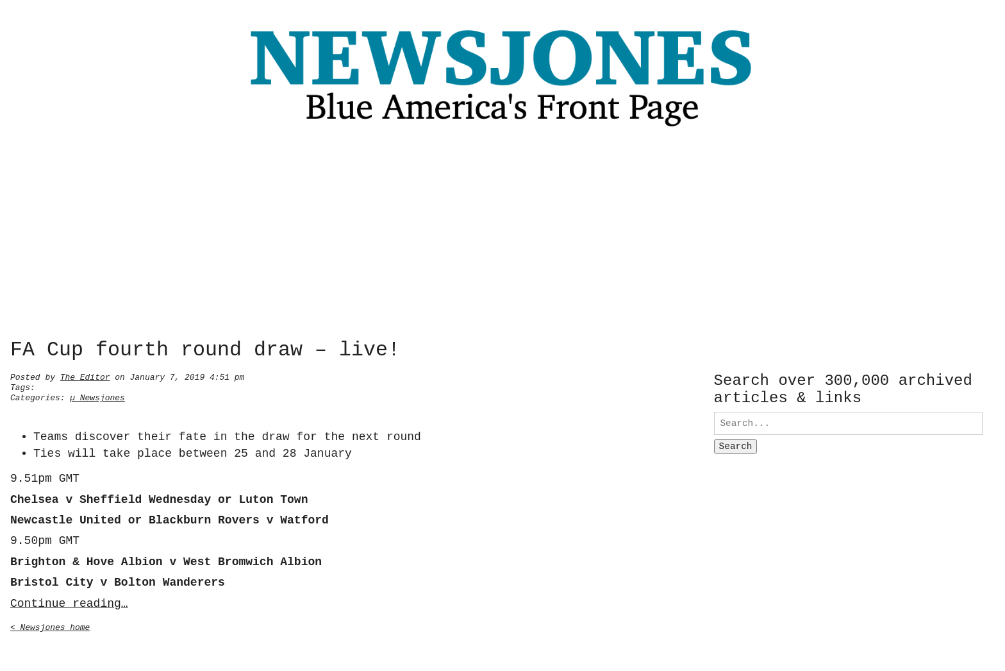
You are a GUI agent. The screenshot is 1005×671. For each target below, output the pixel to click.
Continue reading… (69, 602)
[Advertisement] (502, 237)
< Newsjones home (50, 626)
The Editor (85, 376)
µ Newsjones (97, 396)
